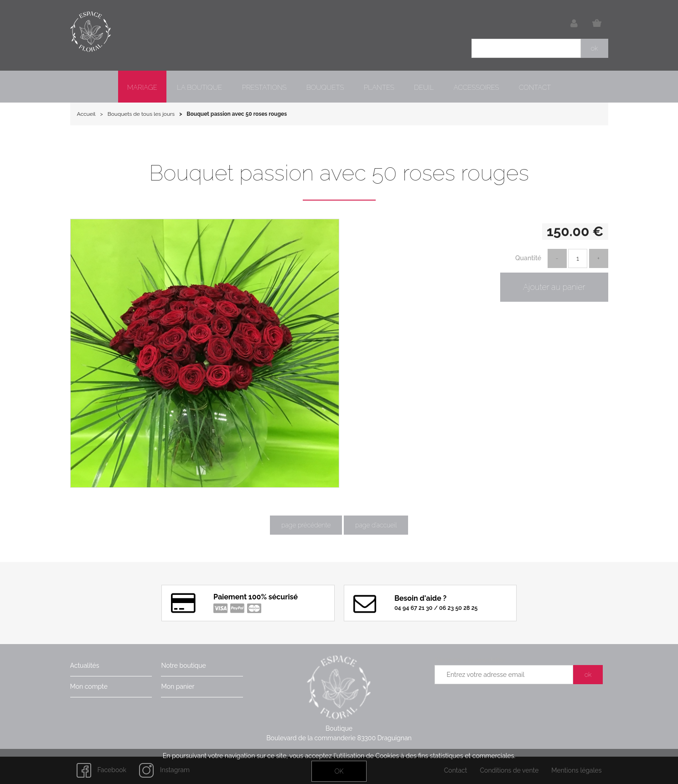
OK (339, 771)
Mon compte (89, 686)
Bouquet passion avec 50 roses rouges (339, 173)
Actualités (84, 665)
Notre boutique (183, 665)
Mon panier (177, 686)
